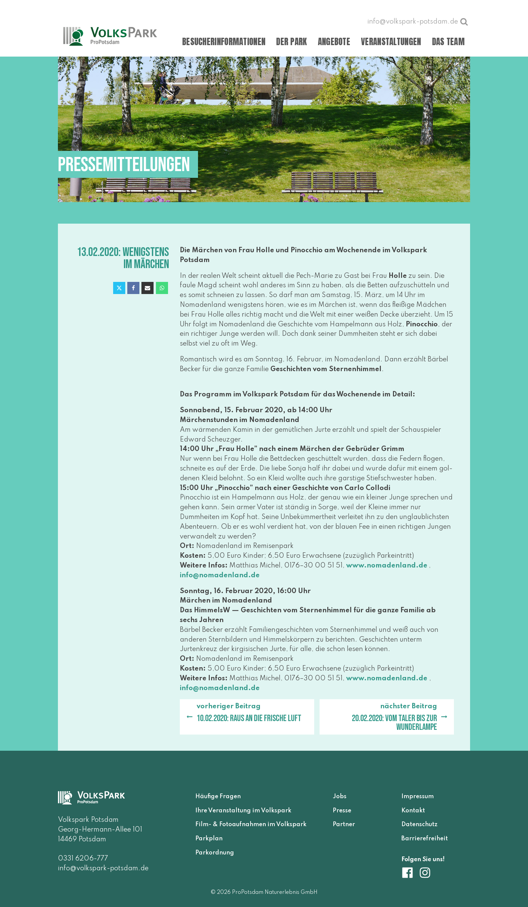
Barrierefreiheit (424, 839)
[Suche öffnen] (464, 21)
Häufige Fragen (218, 796)
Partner (344, 824)
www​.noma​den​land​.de (386, 565)
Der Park (291, 41)
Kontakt (413, 811)
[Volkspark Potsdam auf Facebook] (410, 873)
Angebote (334, 41)
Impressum (417, 796)
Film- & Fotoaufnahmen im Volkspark (250, 824)
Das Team (448, 41)
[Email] (147, 288)
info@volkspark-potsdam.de (103, 868)
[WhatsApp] (162, 288)
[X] (119, 288)
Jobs (339, 796)
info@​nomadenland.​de (220, 575)
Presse (342, 811)
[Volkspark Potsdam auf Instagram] (425, 873)
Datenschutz (419, 824)
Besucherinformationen (223, 41)
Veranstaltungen (391, 41)
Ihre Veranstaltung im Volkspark (243, 811)
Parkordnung (214, 853)
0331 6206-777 (83, 858)
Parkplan (209, 839)
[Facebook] (133, 288)
